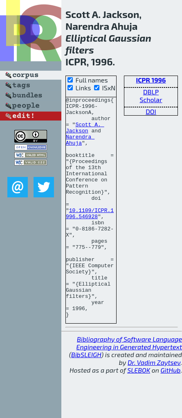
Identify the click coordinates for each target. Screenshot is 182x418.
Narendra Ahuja (80, 148)
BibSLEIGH (86, 398)
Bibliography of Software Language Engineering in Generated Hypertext (129, 387)
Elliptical (85, 38)
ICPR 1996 (151, 80)
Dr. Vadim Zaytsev (154, 406)
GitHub (171, 414)
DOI (151, 111)
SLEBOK (138, 414)
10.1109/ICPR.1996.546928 (90, 237)
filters (79, 50)
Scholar (150, 99)
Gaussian (129, 38)
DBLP (151, 92)
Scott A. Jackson (85, 134)
